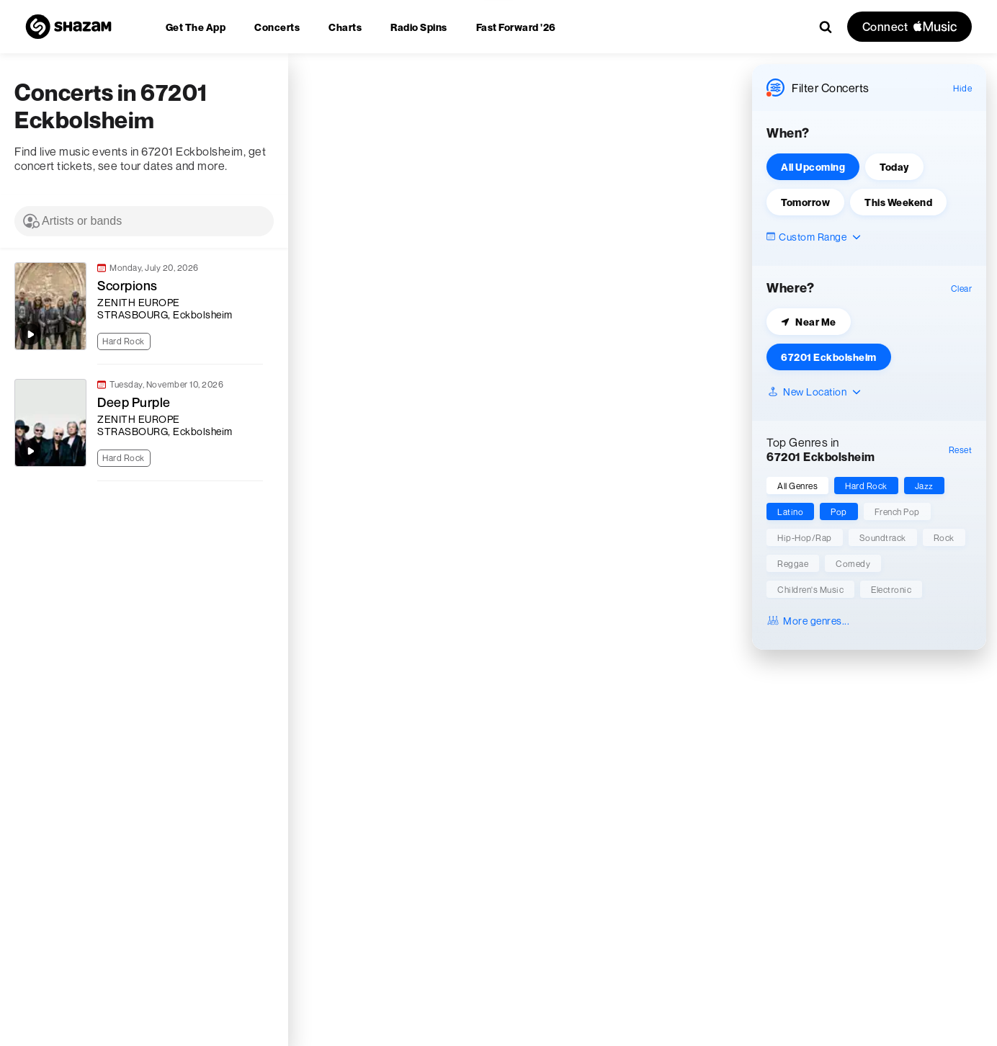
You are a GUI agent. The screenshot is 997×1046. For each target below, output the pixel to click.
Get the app (196, 27)
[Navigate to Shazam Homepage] (68, 26)
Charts (345, 27)
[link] (137, 306)
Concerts (277, 27)
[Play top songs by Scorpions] (30, 334)
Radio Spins (418, 27)
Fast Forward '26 (516, 27)
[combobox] (144, 221)
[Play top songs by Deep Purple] (30, 451)
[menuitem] (196, 27)
